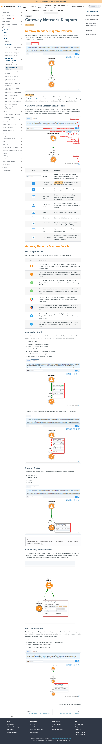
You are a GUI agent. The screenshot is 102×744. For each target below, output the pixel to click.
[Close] (100, 1)
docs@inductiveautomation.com (61, 738)
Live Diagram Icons (91, 23)
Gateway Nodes (90, 28)
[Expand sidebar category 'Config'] (21, 111)
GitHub (78, 729)
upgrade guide (62, 1)
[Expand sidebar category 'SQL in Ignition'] (21, 156)
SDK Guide (24, 6)
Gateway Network (35, 99)
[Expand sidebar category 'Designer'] (21, 136)
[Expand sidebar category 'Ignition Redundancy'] (21, 130)
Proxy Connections (91, 34)
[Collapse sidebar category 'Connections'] (21, 44)
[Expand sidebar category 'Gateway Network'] (21, 127)
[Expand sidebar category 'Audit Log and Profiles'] (21, 161)
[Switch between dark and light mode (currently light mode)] (86, 6)
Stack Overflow (57, 724)
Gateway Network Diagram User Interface (92, 16)
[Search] (94, 6)
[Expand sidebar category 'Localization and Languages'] (21, 147)
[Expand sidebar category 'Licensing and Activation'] (21, 124)
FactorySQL (33, 724)
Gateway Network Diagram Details (91, 20)
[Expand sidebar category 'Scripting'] (21, 159)
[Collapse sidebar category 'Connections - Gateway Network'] (21, 59)
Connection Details (91, 25)
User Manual (10, 724)
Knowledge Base (12, 732)
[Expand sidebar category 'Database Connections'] (21, 139)
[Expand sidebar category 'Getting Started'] (21, 12)
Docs (19, 6)
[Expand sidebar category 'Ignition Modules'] (21, 27)
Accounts (33, 6)
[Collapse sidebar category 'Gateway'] (21, 33)
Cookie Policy (80, 734)
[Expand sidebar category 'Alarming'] (21, 144)
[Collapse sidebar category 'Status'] (21, 38)
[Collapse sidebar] (12, 716)
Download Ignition (78, 6)
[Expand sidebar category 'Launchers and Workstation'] (21, 24)
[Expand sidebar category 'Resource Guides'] (21, 170)
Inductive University (13, 727)
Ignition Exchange (57, 729)
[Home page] (26, 10)
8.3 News (39, 6)
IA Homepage (79, 724)
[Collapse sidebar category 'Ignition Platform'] (21, 30)
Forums (54, 727)
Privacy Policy (80, 732)
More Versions (34, 732)
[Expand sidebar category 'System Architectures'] (21, 15)
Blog (76, 727)
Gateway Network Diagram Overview (91, 12)
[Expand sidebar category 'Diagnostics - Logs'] (21, 98)
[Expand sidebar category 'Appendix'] (21, 167)
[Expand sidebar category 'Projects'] (21, 133)
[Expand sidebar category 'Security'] (21, 153)
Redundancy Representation (90, 31)
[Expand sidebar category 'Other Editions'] (21, 21)
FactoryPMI (33, 727)
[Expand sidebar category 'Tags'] (21, 141)
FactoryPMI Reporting (36, 729)
